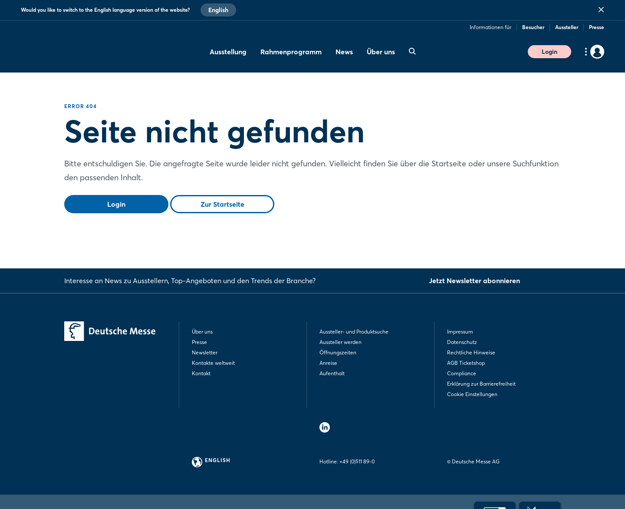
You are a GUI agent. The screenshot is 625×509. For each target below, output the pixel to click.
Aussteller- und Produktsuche (353, 331)
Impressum (460, 331)
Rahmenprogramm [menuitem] (291, 51)
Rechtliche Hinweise (471, 352)
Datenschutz (462, 342)
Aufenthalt (332, 373)
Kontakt (201, 373)
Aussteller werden (340, 342)
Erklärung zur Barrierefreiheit (481, 383)
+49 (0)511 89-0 (357, 461)
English (218, 10)
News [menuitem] (344, 51)
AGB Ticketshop (466, 363)
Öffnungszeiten (337, 352)
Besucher (533, 27)
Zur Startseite (222, 204)
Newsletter (204, 352)
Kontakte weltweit (213, 363)
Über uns (202, 331)
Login (549, 52)
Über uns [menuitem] (381, 51)
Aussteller (566, 27)
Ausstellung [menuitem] (228, 51)
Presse (596, 27)
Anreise (328, 363)
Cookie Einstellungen (472, 394)
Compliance (461, 373)
